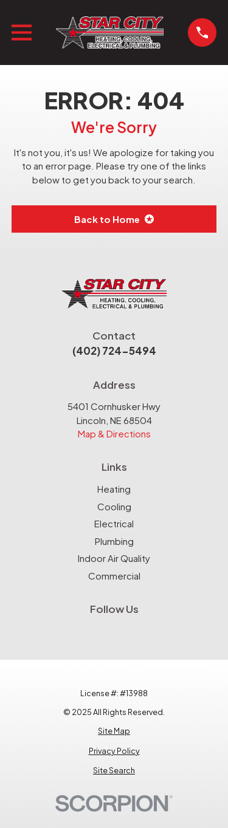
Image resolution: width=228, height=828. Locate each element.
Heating (114, 488)
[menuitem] (114, 731)
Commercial (114, 575)
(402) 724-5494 (114, 350)
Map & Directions (114, 433)
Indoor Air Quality (114, 558)
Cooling (114, 506)
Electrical (114, 523)
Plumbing (114, 541)
